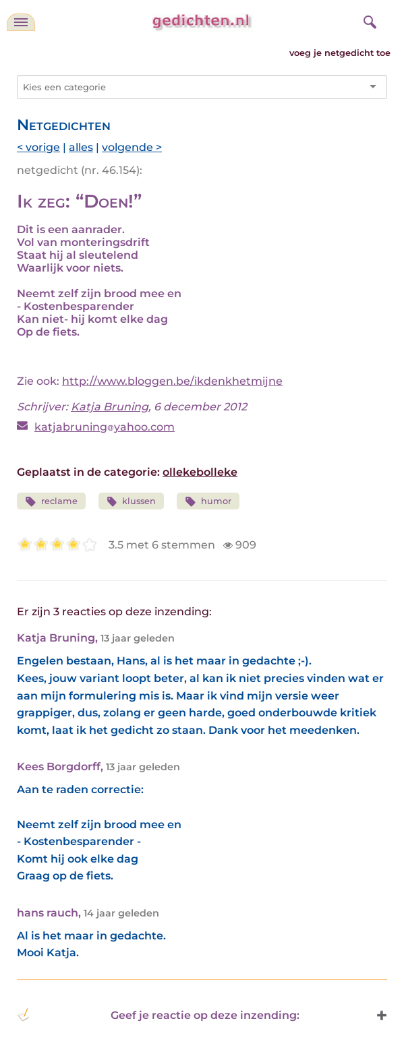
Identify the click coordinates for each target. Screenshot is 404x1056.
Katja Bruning (109, 406)
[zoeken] (368, 20)
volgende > (132, 147)
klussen (131, 501)
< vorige (38, 147)
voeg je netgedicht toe (340, 53)
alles (81, 147)
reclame (51, 501)
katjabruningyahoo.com (104, 427)
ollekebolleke (200, 472)
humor (208, 501)
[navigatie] (21, 22)
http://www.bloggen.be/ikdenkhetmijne (172, 381)
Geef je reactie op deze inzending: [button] (158, 1014)
